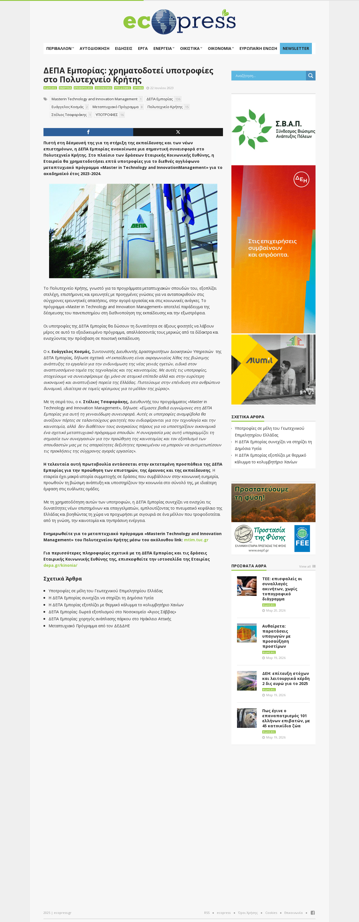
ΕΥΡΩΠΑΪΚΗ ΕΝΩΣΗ (258, 48)
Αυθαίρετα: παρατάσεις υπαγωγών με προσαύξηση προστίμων (276, 636)
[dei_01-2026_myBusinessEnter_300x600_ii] (273, 248)
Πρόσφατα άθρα (248, 566)
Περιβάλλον (59, 48)
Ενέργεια (162, 48)
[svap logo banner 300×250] (273, 128)
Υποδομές (122, 87)
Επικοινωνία (293, 913)
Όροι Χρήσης (248, 913)
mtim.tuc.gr (196, 539)
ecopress (224, 913)
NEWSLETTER (296, 48)
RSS (207, 913)
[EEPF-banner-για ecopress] (273, 518)
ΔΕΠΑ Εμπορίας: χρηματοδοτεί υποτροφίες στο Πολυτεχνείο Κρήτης (128, 75)
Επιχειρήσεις (83, 87)
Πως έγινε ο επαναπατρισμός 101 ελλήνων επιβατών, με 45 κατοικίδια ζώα (286, 718)
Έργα (143, 48)
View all (305, 566)
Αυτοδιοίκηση (94, 48)
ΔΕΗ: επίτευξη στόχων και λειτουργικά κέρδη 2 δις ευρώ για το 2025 (286, 678)
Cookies (271, 913)
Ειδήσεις (123, 48)
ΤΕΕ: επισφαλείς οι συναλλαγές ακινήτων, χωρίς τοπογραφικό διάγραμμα (282, 588)
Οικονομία (219, 48)
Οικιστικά (190, 48)
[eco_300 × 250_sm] (273, 368)
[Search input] (270, 75)
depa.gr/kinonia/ (60, 565)
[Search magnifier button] (311, 75)
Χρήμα (138, 87)
